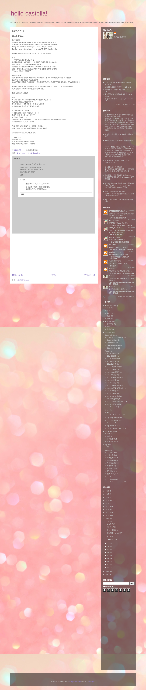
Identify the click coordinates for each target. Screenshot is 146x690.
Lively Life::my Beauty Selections (28, 153)
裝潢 (108, 436)
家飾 (108, 434)
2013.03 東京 (111, 391)
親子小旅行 (111, 474)
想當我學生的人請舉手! (115, 533)
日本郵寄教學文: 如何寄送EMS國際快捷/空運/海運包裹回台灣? (119, 116)
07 (109, 555)
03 (109, 564)
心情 (108, 308)
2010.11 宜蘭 (111, 361)
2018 (108, 491)
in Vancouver (111, 442)
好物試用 (110, 466)
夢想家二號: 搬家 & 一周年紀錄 (116, 99)
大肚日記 (110, 452)
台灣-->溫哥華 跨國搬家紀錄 (115, 191)
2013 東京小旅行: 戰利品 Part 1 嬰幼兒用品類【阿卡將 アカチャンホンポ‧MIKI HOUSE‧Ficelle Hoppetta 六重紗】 (119, 185)
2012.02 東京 (111, 380)
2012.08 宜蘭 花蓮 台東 (115, 388)
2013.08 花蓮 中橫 (113, 396)
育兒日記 (110, 468)
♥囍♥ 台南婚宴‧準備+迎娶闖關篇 (119, 242)
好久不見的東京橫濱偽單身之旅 (116, 94)
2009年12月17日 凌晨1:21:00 (35, 164)
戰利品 (109, 329)
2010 (108, 515)
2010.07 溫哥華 (112, 359)
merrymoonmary (74, 681)
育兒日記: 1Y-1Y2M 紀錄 (113, 167)
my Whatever (111, 426)
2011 (108, 512)
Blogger (91, 681)
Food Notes (111, 343)
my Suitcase (111, 407)
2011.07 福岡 (111, 369)
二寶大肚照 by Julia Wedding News (117, 82)
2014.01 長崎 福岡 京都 (115, 401)
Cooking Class (112, 340)
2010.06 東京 (111, 356)
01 (109, 568)
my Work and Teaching (115, 482)
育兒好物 (110, 471)
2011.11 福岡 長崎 (113, 377)
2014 (108, 503)
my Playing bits (112, 420)
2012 (108, 509)
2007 (108, 575)
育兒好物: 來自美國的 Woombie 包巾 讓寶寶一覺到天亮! (121, 292)
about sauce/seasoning (115, 337)
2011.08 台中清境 (113, 372)
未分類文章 (109, 332)
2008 (108, 572)
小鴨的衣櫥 (111, 458)
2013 (108, 506)
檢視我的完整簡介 (120, 37)
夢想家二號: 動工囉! (116, 234)
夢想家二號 (111, 439)
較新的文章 (17, 275)
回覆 (21, 175)
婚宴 (108, 316)
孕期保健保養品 (112, 460)
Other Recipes (112, 348)
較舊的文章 (89, 275)
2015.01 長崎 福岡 (113, 404)
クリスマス (111, 524)
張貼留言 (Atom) (23, 280)
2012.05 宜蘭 (111, 383)
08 (109, 552)
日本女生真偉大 (112, 530)
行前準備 (110, 324)
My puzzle (110, 423)
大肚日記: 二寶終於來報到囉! (115, 90)
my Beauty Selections (114, 415)
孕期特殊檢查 (112, 463)
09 (109, 549)
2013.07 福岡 (111, 393)
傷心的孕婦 (113, 266)
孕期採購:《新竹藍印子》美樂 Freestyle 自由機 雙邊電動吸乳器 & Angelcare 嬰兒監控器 (119, 177)
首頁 (54, 275)
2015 (108, 500)
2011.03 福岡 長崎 (113, 367)
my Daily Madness (113, 417)
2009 (108, 518)
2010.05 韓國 (111, 353)
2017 (108, 494)
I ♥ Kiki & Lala (112, 539)
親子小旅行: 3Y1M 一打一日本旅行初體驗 (122, 273)
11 (109, 543)
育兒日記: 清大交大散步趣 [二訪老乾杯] (121, 249)
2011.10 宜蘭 (111, 375)
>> (134, 104)
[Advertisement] (53, 254)
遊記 (108, 326)
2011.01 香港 (111, 364)
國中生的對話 (111, 527)
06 (109, 558)
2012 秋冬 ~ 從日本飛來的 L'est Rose (121, 225)
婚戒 (108, 313)
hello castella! (29, 13)
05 (109, 561)
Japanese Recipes (113, 345)
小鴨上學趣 (111, 455)
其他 (108, 311)
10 (109, 546)
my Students (111, 479)
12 (109, 521)
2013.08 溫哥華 (112, 399)
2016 (108, 497)
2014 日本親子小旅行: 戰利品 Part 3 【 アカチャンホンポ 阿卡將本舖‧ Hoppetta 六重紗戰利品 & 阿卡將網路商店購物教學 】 (119, 149)
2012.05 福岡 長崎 (113, 385)
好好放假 (110, 536)
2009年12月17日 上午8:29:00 (39, 184)
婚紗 (108, 319)
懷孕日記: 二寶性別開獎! (113, 87)
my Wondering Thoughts (115, 428)
